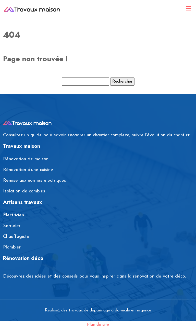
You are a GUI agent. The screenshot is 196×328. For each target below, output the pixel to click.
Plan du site (98, 325)
